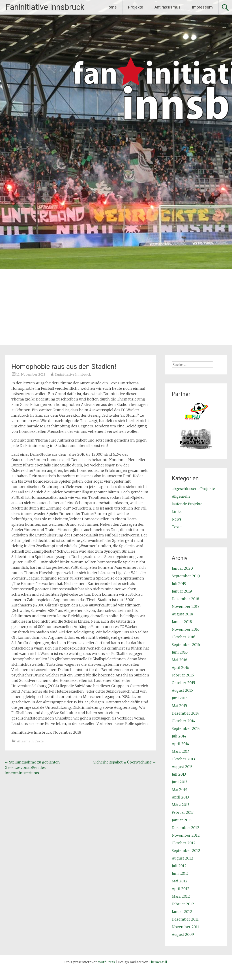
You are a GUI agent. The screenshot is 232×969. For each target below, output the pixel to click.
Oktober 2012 (183, 843)
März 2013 (180, 805)
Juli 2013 (179, 774)
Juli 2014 (179, 736)
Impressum (202, 7)
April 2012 (180, 888)
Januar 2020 (182, 568)
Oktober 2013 (183, 759)
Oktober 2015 (183, 682)
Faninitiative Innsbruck (45, 7)
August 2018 (182, 614)
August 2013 (182, 766)
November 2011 (185, 927)
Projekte (135, 7)
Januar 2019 (182, 591)
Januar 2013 (181, 820)
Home (111, 7)
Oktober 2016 (183, 637)
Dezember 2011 (185, 919)
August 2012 (182, 858)
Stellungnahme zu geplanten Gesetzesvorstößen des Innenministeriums (32, 767)
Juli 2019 (179, 583)
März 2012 (181, 896)
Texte (39, 741)
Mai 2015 (179, 705)
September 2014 (186, 728)
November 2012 (186, 835)
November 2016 (186, 629)
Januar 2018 (182, 621)
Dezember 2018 (185, 599)
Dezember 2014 (185, 713)
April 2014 (180, 744)
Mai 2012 (179, 881)
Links (177, 511)
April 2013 (180, 797)
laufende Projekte (187, 504)
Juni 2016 (180, 652)
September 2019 (186, 576)
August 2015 (182, 690)
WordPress (106, 962)
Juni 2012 (180, 873)
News (176, 519)
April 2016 (180, 667)
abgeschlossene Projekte (193, 488)
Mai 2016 (179, 660)
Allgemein (25, 741)
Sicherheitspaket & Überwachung (124, 762)
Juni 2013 (179, 782)
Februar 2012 (183, 904)
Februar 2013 (182, 812)
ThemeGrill (158, 962)
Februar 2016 (183, 675)
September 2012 (186, 850)
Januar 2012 (182, 911)
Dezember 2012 (185, 827)
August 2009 (183, 934)
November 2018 (186, 606)
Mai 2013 (179, 789)
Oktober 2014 (183, 721)
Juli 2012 (179, 866)
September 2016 (186, 644)
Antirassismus (167, 7)
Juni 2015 (179, 698)
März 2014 (181, 751)
